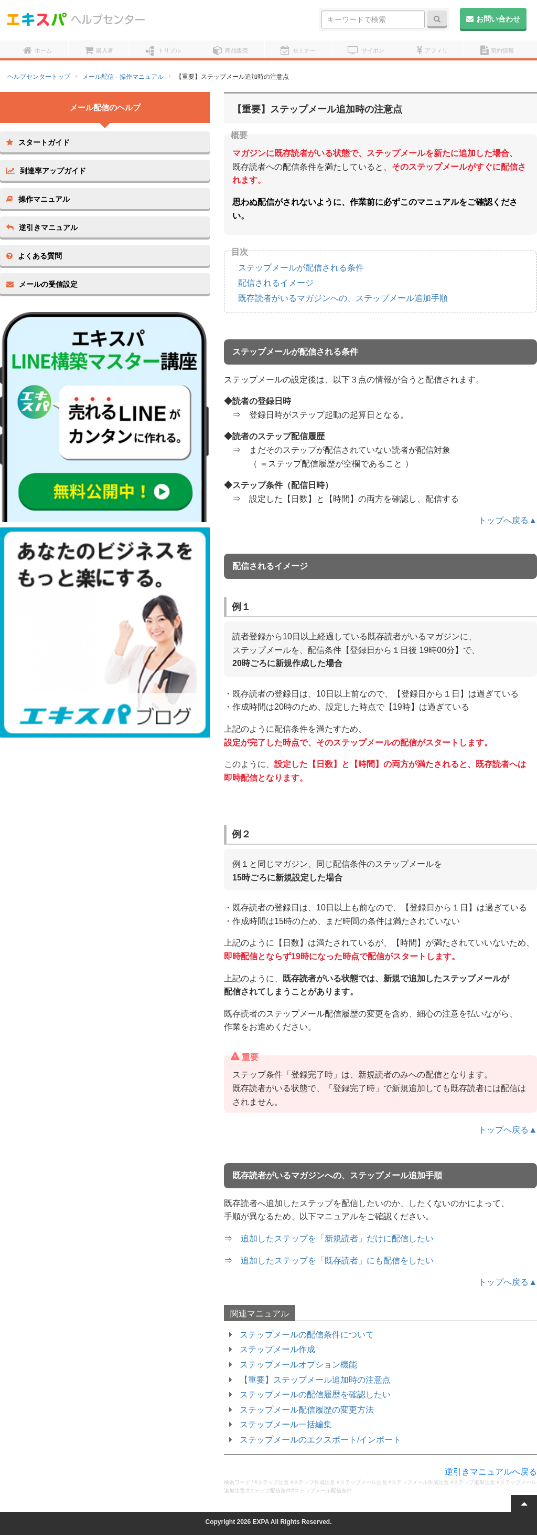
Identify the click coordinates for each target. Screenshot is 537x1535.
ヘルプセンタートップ (38, 76)
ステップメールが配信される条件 (301, 267)
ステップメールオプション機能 (298, 1364)
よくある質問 (34, 256)
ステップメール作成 (277, 1349)
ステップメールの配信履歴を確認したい (315, 1394)
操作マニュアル (38, 199)
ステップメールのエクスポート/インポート (320, 1439)
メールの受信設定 (42, 284)
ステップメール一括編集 (286, 1424)
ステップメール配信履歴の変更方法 (307, 1409)
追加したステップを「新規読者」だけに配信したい (337, 1238)
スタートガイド (38, 142)
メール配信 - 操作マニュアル (123, 76)
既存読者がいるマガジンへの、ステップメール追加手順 (343, 298)
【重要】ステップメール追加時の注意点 (315, 1379)
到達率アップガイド (46, 171)
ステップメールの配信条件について (307, 1334)
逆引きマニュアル (42, 227)
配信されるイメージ (276, 282)
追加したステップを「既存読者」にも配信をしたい (337, 1260)
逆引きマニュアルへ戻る (491, 1471)
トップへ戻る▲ (507, 520)
